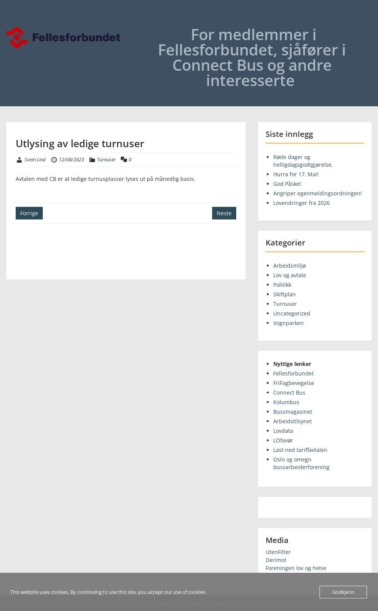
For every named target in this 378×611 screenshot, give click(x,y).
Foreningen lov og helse (296, 568)
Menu (14, 21)
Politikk (282, 284)
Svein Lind (35, 159)
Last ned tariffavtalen (300, 449)
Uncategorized (291, 313)
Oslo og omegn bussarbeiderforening (301, 463)
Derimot (276, 560)
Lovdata (283, 430)
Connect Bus (289, 392)
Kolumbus (286, 402)
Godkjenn (343, 591)
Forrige (29, 213)
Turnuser (106, 159)
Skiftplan (284, 294)
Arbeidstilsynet (292, 421)
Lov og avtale (289, 275)
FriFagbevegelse (293, 383)
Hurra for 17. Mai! (296, 174)
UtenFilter (278, 552)
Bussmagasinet (292, 411)
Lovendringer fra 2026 (301, 202)
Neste (224, 213)
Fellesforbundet (293, 373)
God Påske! (287, 183)
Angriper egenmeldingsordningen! (317, 193)
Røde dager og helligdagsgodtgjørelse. (303, 160)
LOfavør (283, 440)
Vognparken (288, 323)
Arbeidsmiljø (289, 265)
